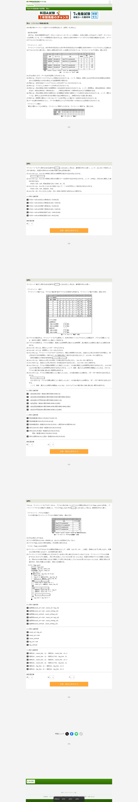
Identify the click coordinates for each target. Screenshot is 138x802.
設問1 (63, 799)
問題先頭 (57, 799)
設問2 (70, 799)
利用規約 (45, 796)
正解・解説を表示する (69, 230)
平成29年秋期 (30, 5)
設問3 (77, 799)
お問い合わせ (91, 796)
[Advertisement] (69, 141)
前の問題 (31, 781)
